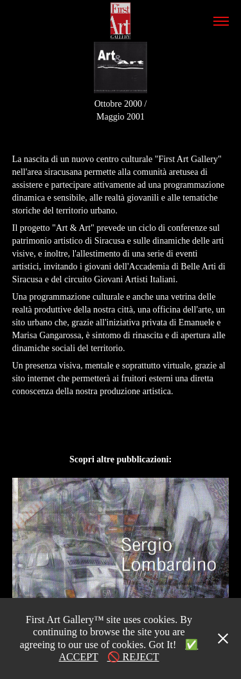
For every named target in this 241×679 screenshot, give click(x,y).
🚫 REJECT (133, 656)
